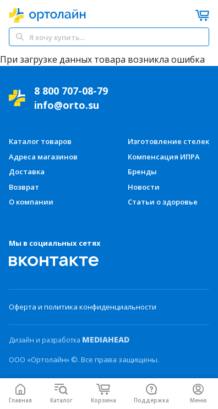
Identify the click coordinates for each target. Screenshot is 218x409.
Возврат (24, 187)
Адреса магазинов (43, 157)
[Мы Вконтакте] (54, 261)
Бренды (142, 171)
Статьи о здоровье (163, 202)
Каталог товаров (40, 141)
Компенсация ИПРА (164, 157)
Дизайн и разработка (69, 340)
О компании (31, 202)
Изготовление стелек (168, 141)
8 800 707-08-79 (71, 90)
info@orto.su (66, 105)
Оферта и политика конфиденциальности (82, 307)
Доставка (27, 171)
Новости (144, 187)
